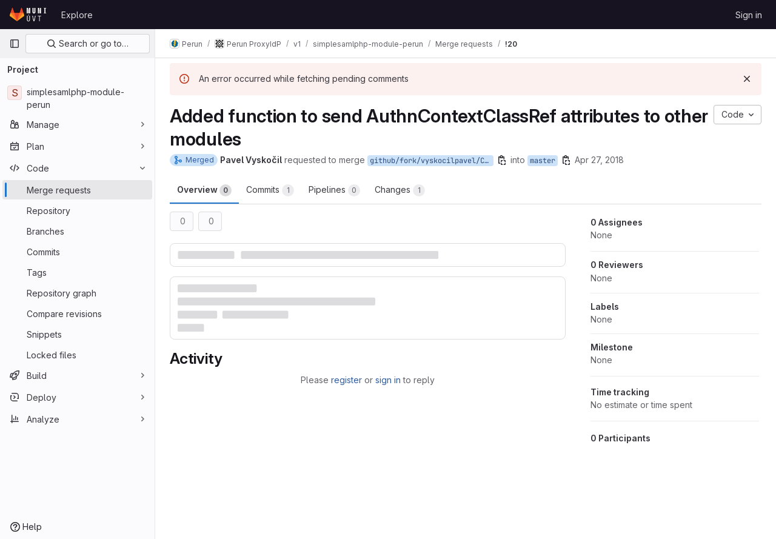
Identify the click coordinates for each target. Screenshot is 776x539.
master (542, 161)
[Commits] (77, 251)
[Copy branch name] (502, 160)
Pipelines (334, 190)
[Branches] (77, 231)
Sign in (748, 15)
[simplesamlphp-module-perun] (77, 98)
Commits (270, 190)
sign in (388, 380)
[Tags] (77, 272)
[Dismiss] (747, 79)
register (346, 380)
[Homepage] (29, 14)
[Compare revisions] (77, 313)
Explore (77, 15)
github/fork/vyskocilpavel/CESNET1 (431, 161)
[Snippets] (77, 334)
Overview (204, 190)
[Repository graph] (77, 293)
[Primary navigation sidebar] (14, 43)
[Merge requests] (77, 189)
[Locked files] (77, 354)
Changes (400, 190)
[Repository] (77, 210)
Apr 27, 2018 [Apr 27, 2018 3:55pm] (599, 160)
